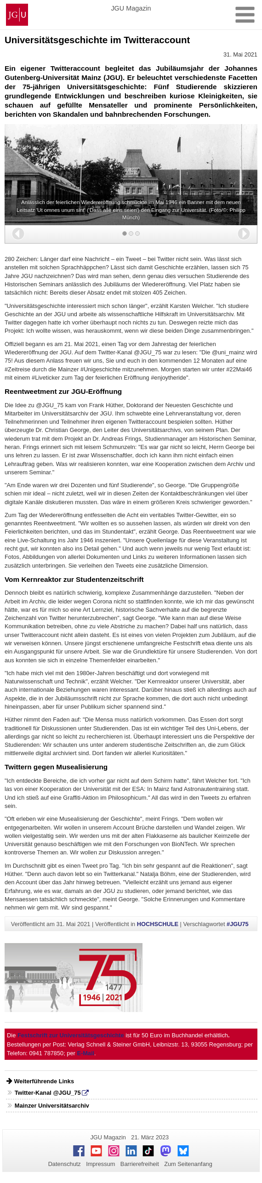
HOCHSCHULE (157, 924)
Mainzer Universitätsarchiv (52, 1105)
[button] (18, 234)
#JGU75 (238, 924)
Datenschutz (64, 1163)
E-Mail (85, 1053)
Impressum (100, 1163)
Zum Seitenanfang (188, 1163)
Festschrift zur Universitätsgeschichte (70, 1035)
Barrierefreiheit (139, 1163)
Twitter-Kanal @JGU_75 (48, 1092)
